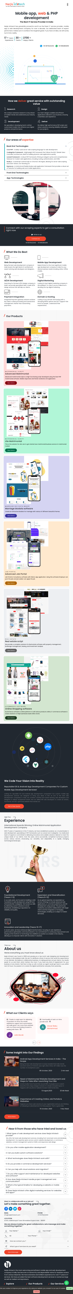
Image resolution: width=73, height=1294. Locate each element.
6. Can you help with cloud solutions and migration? (27, 1169)
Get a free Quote (14, 806)
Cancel (36, 1292)
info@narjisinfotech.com (12, 1215)
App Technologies (15, 178)
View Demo (11, 383)
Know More (12, 1117)
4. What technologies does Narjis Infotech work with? (27, 1158)
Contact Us (36, 239)
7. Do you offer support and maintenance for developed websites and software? (33, 1175)
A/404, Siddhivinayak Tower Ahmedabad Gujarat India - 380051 (24, 1220)
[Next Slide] (38, 1042)
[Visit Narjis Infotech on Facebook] (6, 1209)
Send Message (13, 1252)
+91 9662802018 (62, 46)
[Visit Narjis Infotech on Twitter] (15, 1209)
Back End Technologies (17, 146)
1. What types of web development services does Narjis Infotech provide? (32, 1134)
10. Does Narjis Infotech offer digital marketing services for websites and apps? (34, 1191)
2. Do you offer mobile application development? (26, 1147)
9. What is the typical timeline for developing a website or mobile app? (32, 1186)
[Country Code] (16, 1236)
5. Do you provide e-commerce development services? (28, 1164)
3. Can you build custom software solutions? (24, 1153)
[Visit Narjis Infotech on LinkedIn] (10, 1209)
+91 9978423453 (47, 46)
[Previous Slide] (34, 1042)
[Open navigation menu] (67, 4)
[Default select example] (38, 1241)
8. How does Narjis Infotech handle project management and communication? (31, 1180)
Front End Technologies (18, 172)
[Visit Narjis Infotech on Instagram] (19, 1209)
